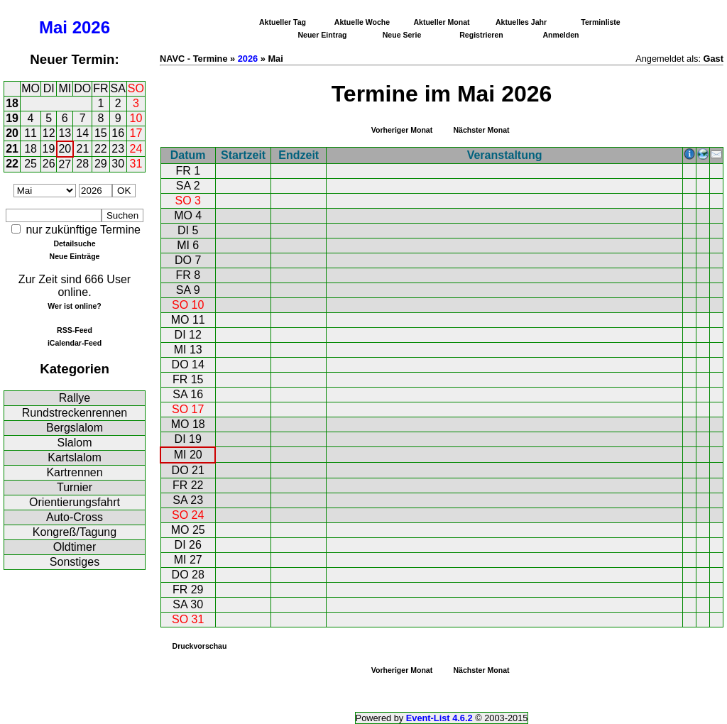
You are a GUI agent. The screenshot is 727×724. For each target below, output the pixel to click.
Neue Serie (402, 35)
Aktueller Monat (441, 22)
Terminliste (600, 22)
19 (12, 118)
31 (136, 164)
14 (82, 133)
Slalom (75, 443)
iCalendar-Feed (75, 343)
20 (12, 133)
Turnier (74, 487)
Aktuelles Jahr (521, 22)
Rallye (74, 398)
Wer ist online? (74, 306)
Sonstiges (74, 562)
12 (49, 133)
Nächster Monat (481, 130)
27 (64, 164)
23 (117, 149)
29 (100, 164)
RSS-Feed (74, 330)
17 (136, 133)
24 (136, 149)
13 (64, 133)
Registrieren (481, 35)
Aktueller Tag (282, 22)
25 (30, 164)
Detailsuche (74, 243)
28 (82, 164)
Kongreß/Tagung (74, 532)
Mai (53, 27)
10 (136, 118)
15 (100, 133)
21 (12, 149)
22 (100, 149)
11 (30, 133)
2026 (91, 27)
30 (117, 164)
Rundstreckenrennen (75, 413)
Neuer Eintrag (321, 35)
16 (117, 133)
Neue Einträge (75, 256)
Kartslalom (75, 457)
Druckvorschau (200, 646)
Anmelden (561, 35)
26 (49, 164)
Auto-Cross (74, 517)
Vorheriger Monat (402, 130)
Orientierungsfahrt (74, 502)
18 (12, 103)
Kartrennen (74, 472)
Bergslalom (74, 428)
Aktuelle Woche (362, 22)
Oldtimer (74, 547)
